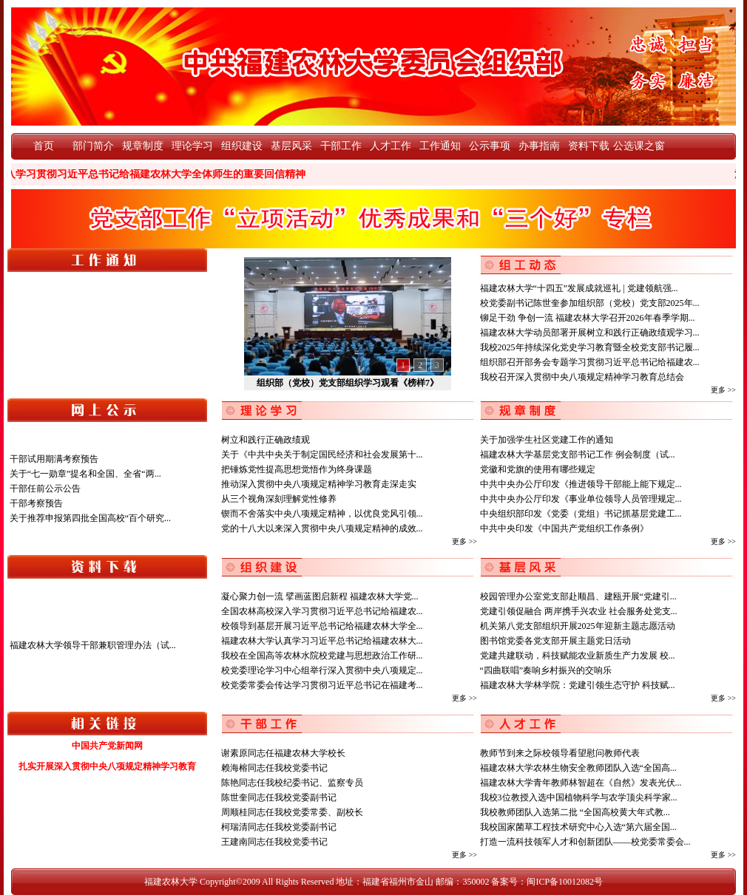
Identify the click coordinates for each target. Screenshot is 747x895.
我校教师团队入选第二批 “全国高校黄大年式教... (575, 812)
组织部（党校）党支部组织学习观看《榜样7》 (348, 383)
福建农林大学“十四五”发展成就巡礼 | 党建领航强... (579, 288)
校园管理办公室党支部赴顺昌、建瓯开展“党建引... (578, 596)
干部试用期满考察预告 (54, 459)
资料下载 (588, 146)
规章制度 (142, 146)
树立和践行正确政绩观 (265, 440)
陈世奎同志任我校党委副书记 (279, 797)
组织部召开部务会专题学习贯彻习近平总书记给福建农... (590, 362)
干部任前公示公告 (45, 488)
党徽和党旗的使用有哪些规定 (537, 469)
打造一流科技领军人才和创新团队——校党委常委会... (585, 842)
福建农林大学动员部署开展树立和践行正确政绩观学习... (590, 332)
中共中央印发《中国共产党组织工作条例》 (564, 528)
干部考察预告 (36, 503)
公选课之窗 (638, 146)
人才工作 (390, 146)
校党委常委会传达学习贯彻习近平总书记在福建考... (322, 685)
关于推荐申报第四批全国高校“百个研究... (90, 518)
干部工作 (341, 146)
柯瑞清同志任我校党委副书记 (279, 827)
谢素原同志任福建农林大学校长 (283, 753)
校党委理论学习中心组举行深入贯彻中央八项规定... (322, 670)
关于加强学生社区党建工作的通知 (546, 440)
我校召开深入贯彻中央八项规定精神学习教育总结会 (582, 377)
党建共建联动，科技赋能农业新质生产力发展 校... (577, 655)
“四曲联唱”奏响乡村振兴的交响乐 (546, 670)
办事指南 (539, 146)
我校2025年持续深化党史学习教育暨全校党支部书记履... (590, 347)
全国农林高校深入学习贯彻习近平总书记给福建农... (322, 611)
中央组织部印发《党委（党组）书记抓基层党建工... (581, 513)
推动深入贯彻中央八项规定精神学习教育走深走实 (318, 484)
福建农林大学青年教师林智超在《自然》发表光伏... (581, 782)
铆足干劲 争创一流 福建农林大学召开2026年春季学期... (587, 318)
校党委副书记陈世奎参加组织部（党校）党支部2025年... (590, 303)
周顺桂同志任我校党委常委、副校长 (292, 812)
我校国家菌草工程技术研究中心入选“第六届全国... (578, 827)
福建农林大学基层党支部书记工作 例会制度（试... (577, 454)
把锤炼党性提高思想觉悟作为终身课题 (296, 469)
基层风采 (291, 146)
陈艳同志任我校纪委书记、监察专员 (292, 782)
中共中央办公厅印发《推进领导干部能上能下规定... (581, 484)
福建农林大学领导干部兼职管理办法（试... (93, 645)
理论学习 (192, 146)
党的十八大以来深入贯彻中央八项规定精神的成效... (322, 528)
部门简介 (93, 146)
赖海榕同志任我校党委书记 (274, 768)
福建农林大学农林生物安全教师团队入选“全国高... (578, 768)
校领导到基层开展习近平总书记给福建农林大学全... (322, 626)
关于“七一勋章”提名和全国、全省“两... (85, 474)
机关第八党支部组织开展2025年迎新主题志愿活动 (577, 626)
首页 (43, 146)
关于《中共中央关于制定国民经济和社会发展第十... (322, 454)
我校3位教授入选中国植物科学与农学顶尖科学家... (578, 797)
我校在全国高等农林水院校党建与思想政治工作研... (322, 655)
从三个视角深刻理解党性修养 (279, 499)
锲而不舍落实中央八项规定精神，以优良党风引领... (322, 513)
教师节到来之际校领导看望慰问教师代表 (560, 753)
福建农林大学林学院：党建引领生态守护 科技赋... (577, 685)
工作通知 (440, 146)
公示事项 (489, 146)
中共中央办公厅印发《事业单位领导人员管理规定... (581, 499)
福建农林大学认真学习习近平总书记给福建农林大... (322, 641)
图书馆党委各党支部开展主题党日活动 (555, 641)
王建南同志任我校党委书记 (274, 842)
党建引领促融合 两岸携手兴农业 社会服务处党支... (578, 611)
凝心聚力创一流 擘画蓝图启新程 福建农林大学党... (320, 596)
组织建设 (242, 146)
